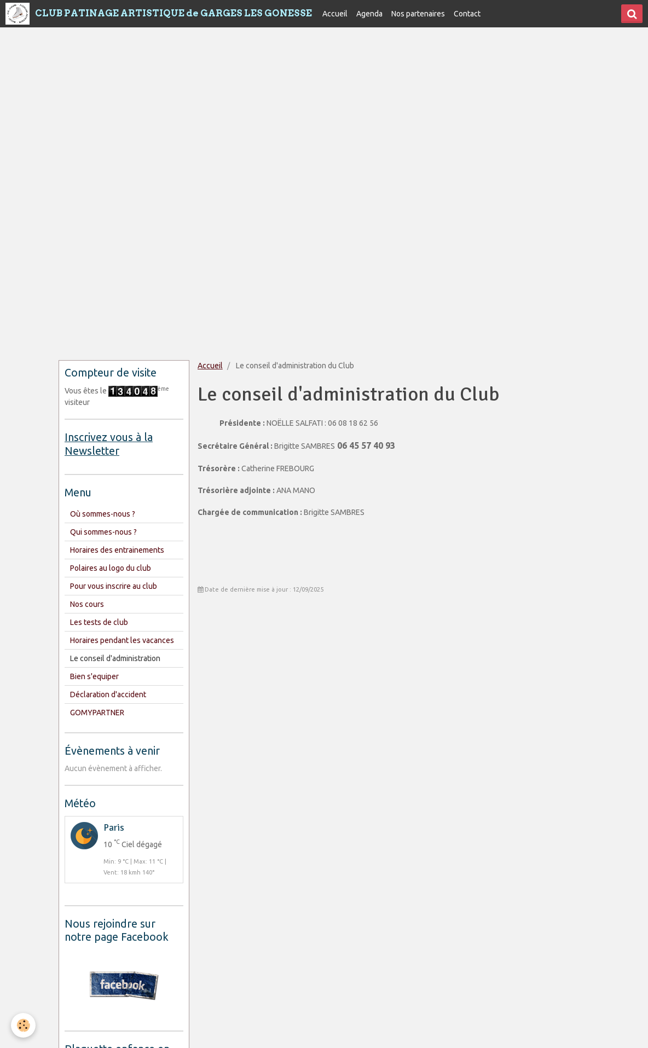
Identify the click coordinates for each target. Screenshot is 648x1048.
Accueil (335, 13)
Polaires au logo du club (110, 568)
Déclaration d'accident (108, 694)
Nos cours (87, 604)
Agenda (369, 13)
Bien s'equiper (94, 676)
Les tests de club (99, 622)
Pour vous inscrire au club (113, 586)
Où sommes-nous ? (102, 513)
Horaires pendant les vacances (122, 640)
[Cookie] (23, 1025)
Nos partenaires (418, 13)
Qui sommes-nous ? (103, 532)
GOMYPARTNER (97, 712)
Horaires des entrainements (117, 550)
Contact (467, 13)
